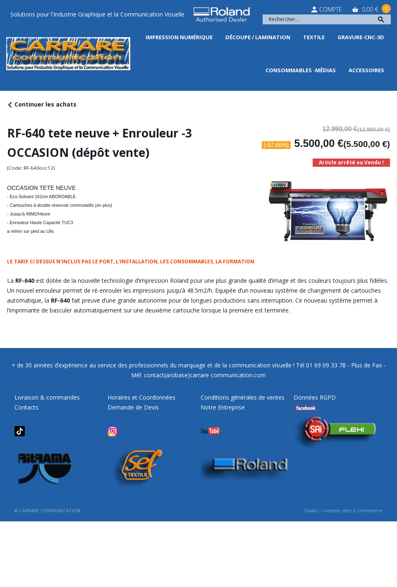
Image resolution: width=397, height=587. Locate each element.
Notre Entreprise (223, 407)
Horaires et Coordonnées (141, 397)
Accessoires (366, 70)
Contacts (26, 407)
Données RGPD (315, 397)
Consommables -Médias (300, 70)
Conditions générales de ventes (243, 397)
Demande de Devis (133, 407)
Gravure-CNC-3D (360, 37)
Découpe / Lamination (257, 37)
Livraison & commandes (47, 397)
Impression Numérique (179, 37)
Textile (314, 37)
